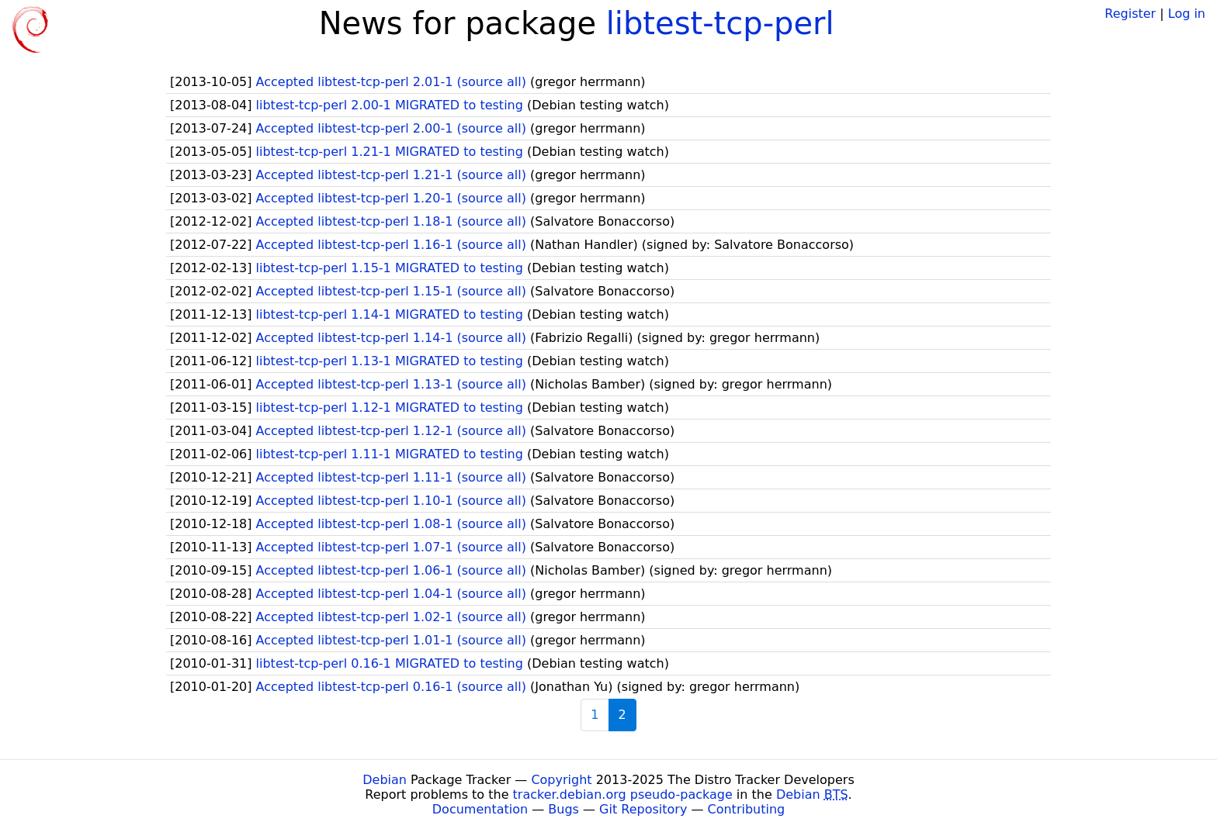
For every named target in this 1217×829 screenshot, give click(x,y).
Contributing (746, 809)
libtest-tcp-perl (720, 23)
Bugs (563, 809)
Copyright (561, 779)
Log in (1186, 13)
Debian (384, 779)
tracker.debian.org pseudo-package (623, 794)
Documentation (480, 809)
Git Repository (643, 809)
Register (1130, 13)
